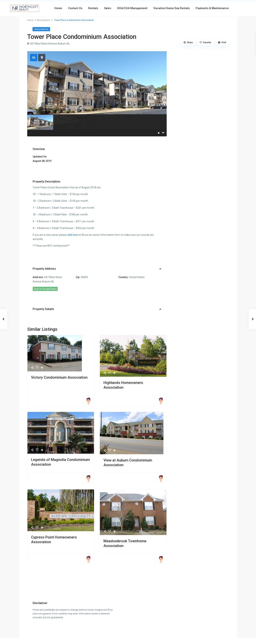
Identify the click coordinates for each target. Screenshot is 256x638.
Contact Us (75, 8)
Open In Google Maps (45, 288)
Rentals (93, 8)
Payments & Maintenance (212, 8)
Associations (43, 20)
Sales (107, 8)
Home (58, 8)
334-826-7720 (128, 617)
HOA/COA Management (132, 8)
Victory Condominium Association (59, 377)
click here (72, 234)
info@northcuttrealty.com (128, 621)
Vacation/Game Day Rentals (171, 8)
